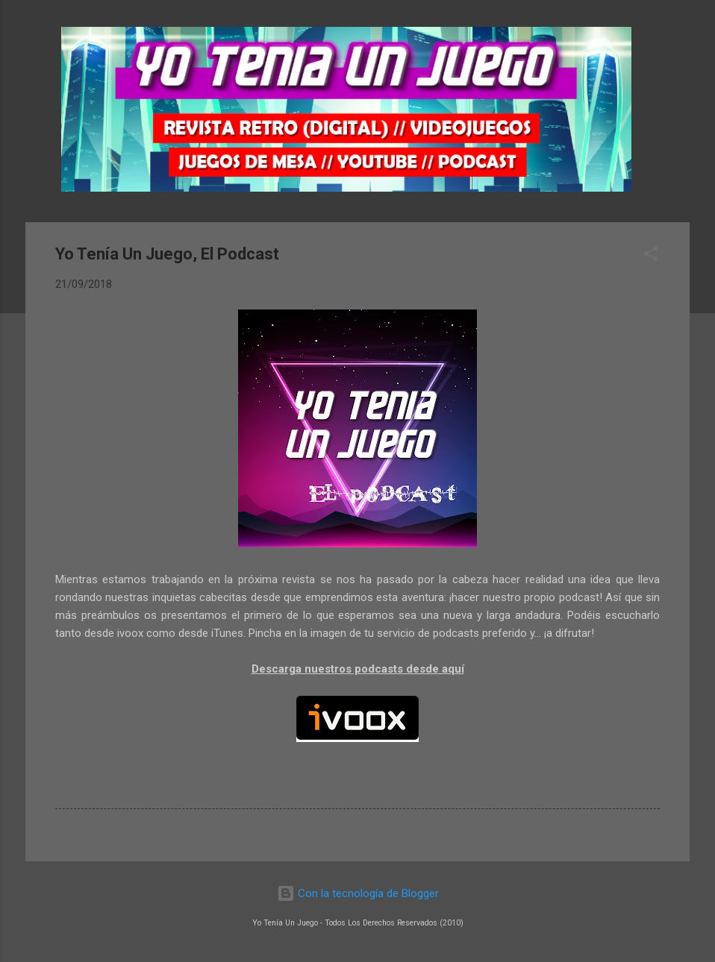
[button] (651, 256)
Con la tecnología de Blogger (358, 893)
